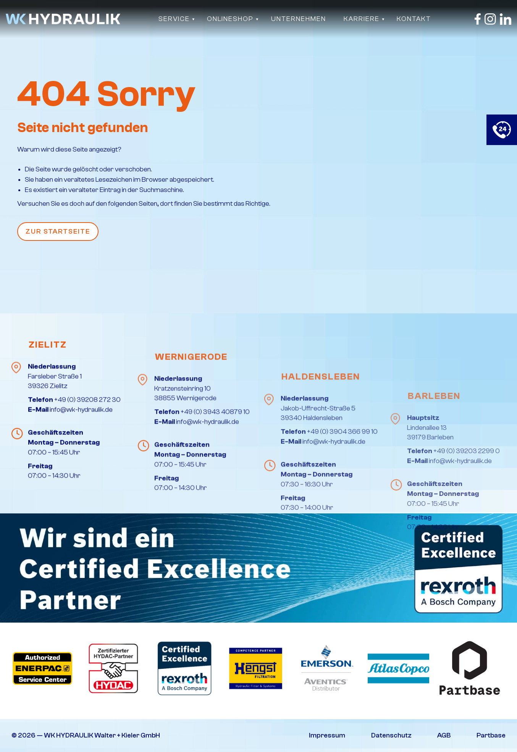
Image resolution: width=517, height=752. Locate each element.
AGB (444, 735)
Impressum (327, 735)
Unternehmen (298, 19)
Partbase (491, 735)
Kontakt (414, 19)
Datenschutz (391, 735)
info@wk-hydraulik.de (81, 478)
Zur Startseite (58, 232)
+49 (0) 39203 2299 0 (466, 537)
